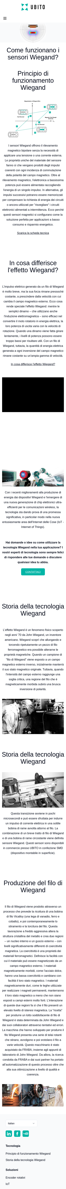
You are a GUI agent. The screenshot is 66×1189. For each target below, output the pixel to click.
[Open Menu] (5, 18)
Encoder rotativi (15, 1177)
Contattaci (32, 571)
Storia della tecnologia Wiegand (25, 1159)
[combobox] (21, 1123)
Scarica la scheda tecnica (33, 233)
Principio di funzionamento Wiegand (28, 1153)
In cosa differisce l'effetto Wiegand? (33, 364)
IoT (8, 1183)
